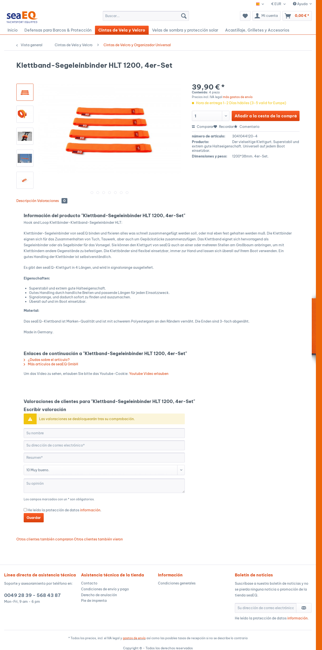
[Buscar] (184, 16)
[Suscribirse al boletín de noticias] (304, 608)
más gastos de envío (238, 97)
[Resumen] (104, 457)
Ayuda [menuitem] (300, 4)
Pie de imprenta (94, 600)
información (90, 510)
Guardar (34, 518)
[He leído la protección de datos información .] (25, 509)
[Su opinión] (104, 486)
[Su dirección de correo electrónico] (104, 445)
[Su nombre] (104, 433)
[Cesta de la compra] (297, 16)
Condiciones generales (177, 583)
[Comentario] (104, 470)
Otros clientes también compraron (44, 539)
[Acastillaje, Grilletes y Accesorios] (257, 30)
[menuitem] (146, 16)
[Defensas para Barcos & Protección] (58, 30)
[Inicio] (12, 30)
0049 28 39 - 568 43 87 (32, 595)
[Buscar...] (146, 16)
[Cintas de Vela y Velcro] (122, 30)
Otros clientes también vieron (98, 539)
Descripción (26, 201)
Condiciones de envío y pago (105, 589)
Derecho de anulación (99, 595)
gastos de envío (134, 638)
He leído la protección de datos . (64, 510)
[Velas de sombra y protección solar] (185, 30)
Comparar (203, 126)
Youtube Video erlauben (148, 373)
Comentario (247, 126)
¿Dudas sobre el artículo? (47, 360)
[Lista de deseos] (245, 16)
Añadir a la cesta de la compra (266, 115)
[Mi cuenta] (266, 16)
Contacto (89, 583)
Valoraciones (52, 201)
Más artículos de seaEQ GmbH (51, 364)
